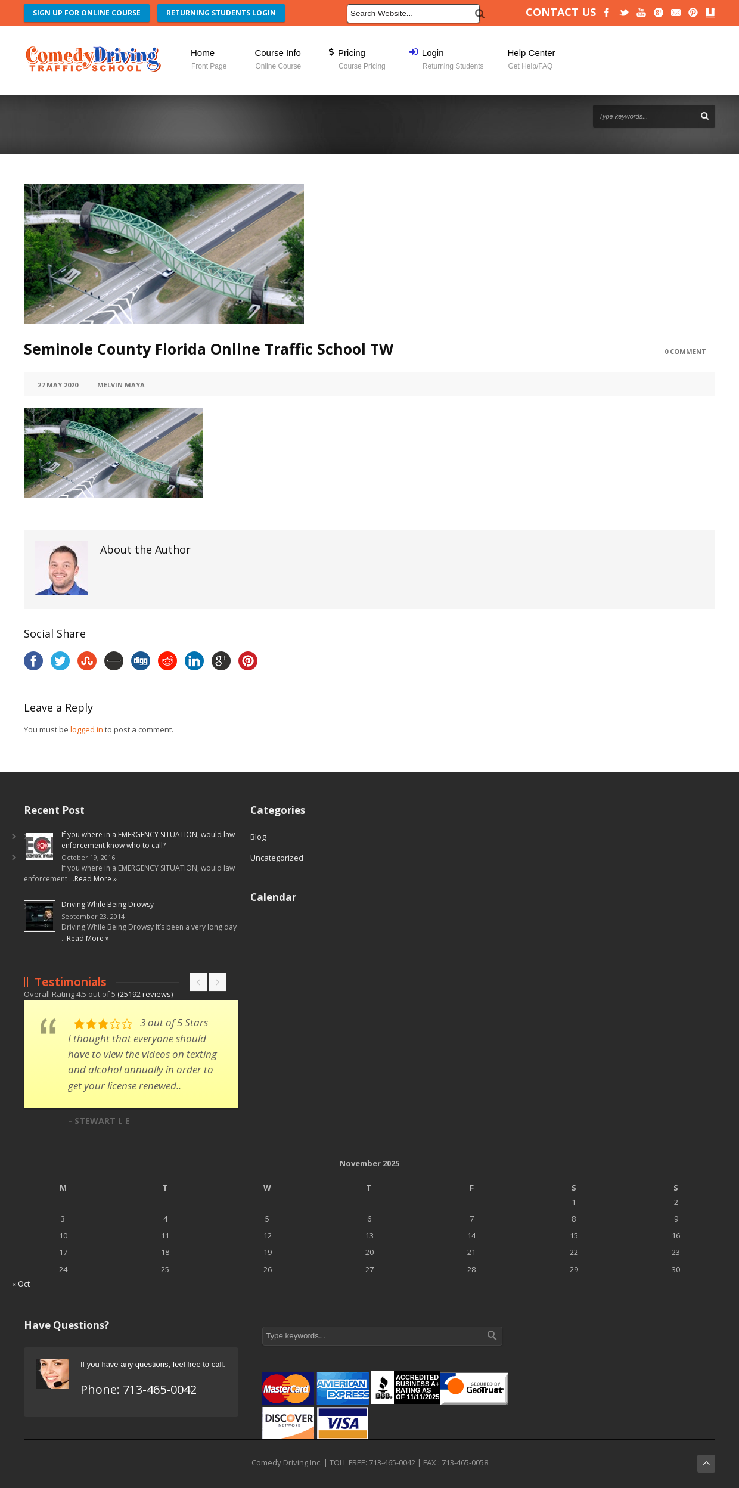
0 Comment (685, 351)
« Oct (21, 1283)
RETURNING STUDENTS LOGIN (221, 13)
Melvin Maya (121, 384)
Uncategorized (276, 857)
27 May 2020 (58, 384)
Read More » (95, 879)
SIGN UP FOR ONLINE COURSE (87, 13)
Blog (258, 836)
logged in (86, 729)
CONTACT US (561, 12)
